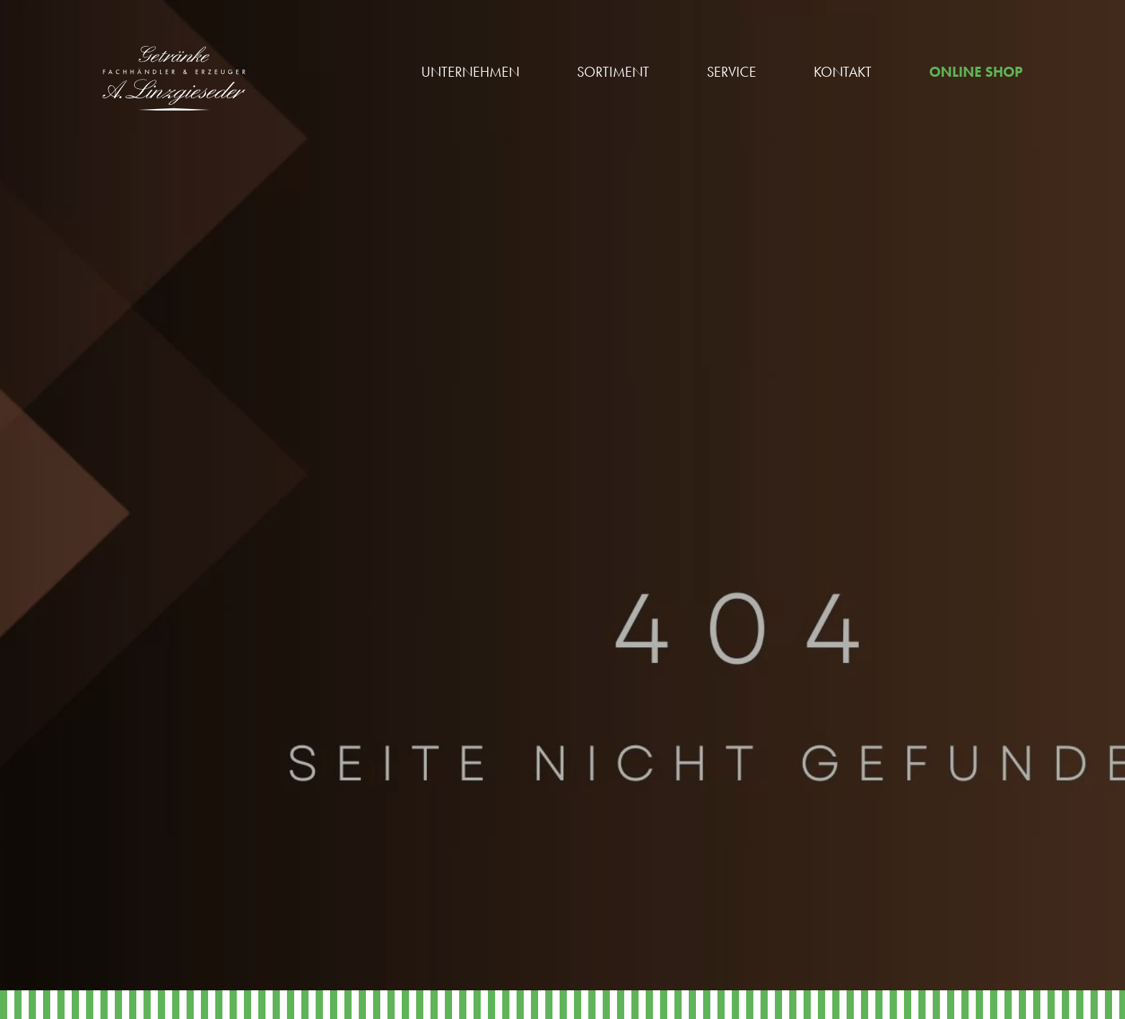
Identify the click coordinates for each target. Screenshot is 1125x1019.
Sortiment (613, 71)
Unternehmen (470, 71)
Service (731, 71)
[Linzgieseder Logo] (174, 78)
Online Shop (975, 71)
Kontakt (843, 71)
